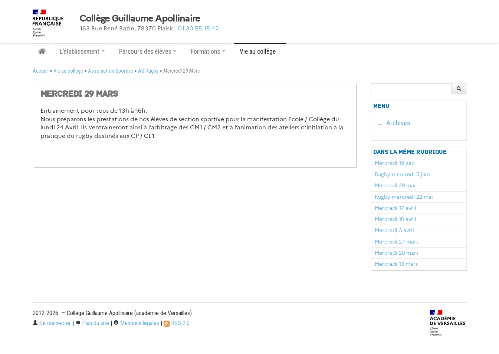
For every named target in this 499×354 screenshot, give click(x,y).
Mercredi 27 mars (396, 241)
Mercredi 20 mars (396, 252)
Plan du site (92, 323)
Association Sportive (110, 71)
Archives (398, 123)
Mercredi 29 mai (395, 185)
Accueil (41, 71)
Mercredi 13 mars (396, 264)
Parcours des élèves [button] (147, 51)
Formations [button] (208, 51)
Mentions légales (136, 323)
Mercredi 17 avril (395, 208)
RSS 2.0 (177, 323)
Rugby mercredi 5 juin (402, 174)
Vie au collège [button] (260, 51)
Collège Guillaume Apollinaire (139, 18)
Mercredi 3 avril (394, 230)
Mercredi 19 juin (395, 163)
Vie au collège (68, 71)
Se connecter (52, 323)
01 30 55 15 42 (198, 28)
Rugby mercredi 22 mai (404, 196)
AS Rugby (148, 71)
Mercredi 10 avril (395, 219)
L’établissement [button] (82, 51)
